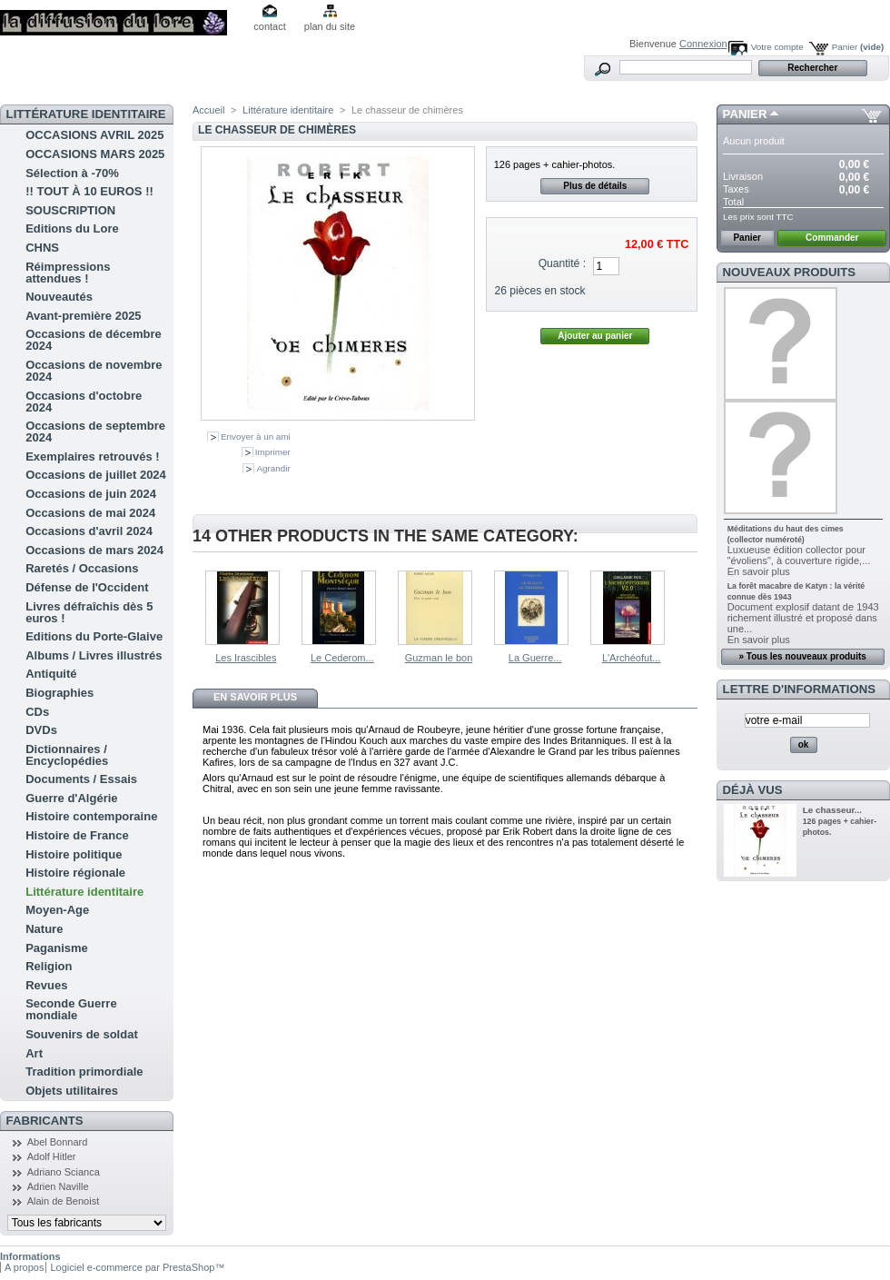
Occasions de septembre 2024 (95, 431)
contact (269, 26)
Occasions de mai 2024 (90, 513)
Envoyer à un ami (256, 437)
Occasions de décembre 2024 (93, 339)
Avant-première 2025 (83, 315)
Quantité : (562, 263)
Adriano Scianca (63, 1171)
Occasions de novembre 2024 (93, 370)
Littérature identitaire (84, 891)
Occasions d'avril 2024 (89, 531)
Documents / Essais (81, 779)
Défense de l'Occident (86, 587)
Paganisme (56, 948)
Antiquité (50, 673)
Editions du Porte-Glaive (94, 636)
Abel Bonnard (57, 1141)
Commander (832, 238)
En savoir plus (255, 696)
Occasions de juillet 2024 (95, 474)
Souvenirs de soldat (81, 1034)
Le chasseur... (832, 810)
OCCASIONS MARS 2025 (94, 154)
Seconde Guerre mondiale (70, 1009)
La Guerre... (535, 657)
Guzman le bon (439, 657)
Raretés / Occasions (81, 568)
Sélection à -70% (72, 173)
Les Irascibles (245, 657)
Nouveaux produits (789, 272)
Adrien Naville (58, 1186)
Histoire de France (76, 835)
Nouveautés (59, 296)
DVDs (41, 730)
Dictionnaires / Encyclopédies (66, 755)
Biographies (59, 693)
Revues (46, 985)
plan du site (329, 26)
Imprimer (273, 452)
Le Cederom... (342, 657)
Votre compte (777, 47)
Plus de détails (595, 186)
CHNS (42, 247)
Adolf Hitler (51, 1156)
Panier (858, 47)
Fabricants (45, 1120)
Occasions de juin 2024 (90, 494)
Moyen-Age (57, 910)
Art (34, 1053)
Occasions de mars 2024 (94, 550)
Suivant (690, 606)
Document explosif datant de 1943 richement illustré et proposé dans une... (803, 617)
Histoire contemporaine (91, 816)
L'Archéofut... (631, 657)
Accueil (208, 109)
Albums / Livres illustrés (93, 655)
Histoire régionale (75, 872)
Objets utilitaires (71, 1090)
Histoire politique (73, 854)
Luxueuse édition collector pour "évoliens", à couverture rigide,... (799, 555)
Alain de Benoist (63, 1201)
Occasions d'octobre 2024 (83, 401)
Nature (44, 929)
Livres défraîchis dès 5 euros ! (89, 612)
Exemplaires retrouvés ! (92, 456)
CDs (37, 712)
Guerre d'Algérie (71, 798)
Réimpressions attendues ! (67, 272)
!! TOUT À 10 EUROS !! (89, 191)
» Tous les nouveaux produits (801, 656)
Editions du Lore (72, 228)
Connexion (703, 43)
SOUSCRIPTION (70, 210)
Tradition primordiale (84, 1071)
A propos (24, 1267)
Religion (48, 966)
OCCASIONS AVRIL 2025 (94, 135)
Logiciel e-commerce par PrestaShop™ (137, 1267)
